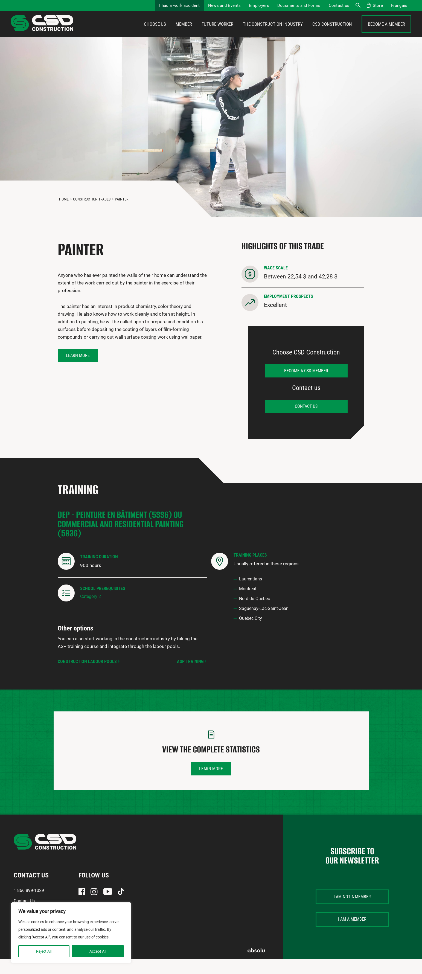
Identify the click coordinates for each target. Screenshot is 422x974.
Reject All (43, 951)
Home (64, 214)
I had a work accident (179, 5)
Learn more (78, 370)
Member (184, 32)
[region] (71, 932)
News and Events (224, 5)
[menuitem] (399, 5)
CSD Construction (332, 32)
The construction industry (273, 32)
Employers (259, 5)
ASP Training (190, 676)
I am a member (352, 934)
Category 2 (90, 611)
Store (378, 5)
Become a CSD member (306, 386)
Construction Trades (91, 214)
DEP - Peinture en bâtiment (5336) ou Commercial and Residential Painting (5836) (121, 539)
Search (358, 5)
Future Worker (217, 32)
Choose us (155, 32)
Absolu (256, 966)
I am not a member (352, 912)
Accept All (97, 951)
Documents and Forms (299, 5)
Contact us (339, 5)
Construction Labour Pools (87, 676)
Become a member (386, 32)
